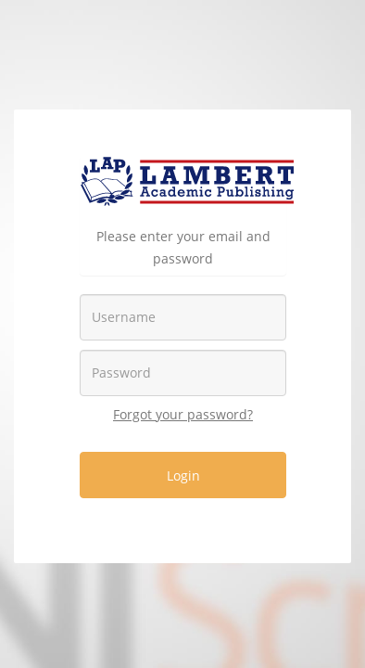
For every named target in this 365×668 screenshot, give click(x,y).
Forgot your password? (183, 414)
